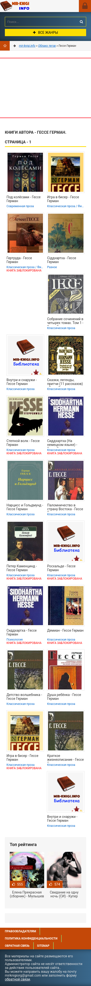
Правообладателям (20, 931)
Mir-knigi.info (28, 6)
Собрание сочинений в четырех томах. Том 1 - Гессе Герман (65, 321)
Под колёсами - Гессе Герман (24, 199)
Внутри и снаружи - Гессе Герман (22, 382)
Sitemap (43, 945)
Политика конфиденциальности (31, 938)
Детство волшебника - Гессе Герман (24, 697)
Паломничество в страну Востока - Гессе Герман (65, 507)
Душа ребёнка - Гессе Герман (64, 697)
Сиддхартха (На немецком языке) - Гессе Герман (62, 443)
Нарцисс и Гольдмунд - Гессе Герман (25, 507)
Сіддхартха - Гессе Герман (61, 260)
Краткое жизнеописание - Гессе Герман (65, 758)
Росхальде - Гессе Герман (61, 568)
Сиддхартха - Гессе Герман (22, 632)
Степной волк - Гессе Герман (23, 443)
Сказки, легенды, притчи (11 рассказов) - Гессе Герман (65, 382)
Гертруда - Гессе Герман (19, 260)
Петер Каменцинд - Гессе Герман (22, 568)
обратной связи (17, 979)
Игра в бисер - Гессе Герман (63, 199)
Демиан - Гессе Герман (65, 630)
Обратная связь (17, 945)
